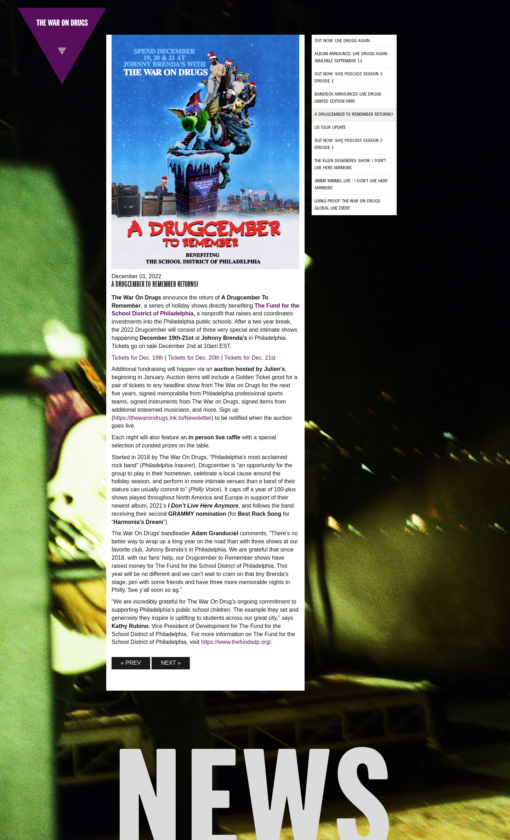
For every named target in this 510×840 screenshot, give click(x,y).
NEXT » (171, 663)
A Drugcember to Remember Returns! (353, 114)
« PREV (131, 663)
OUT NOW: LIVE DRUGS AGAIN (342, 41)
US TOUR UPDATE (330, 127)
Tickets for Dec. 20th (194, 358)
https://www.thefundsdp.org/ (236, 642)
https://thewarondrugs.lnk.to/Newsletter (162, 418)
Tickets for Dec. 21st (250, 358)
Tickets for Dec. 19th (137, 358)
